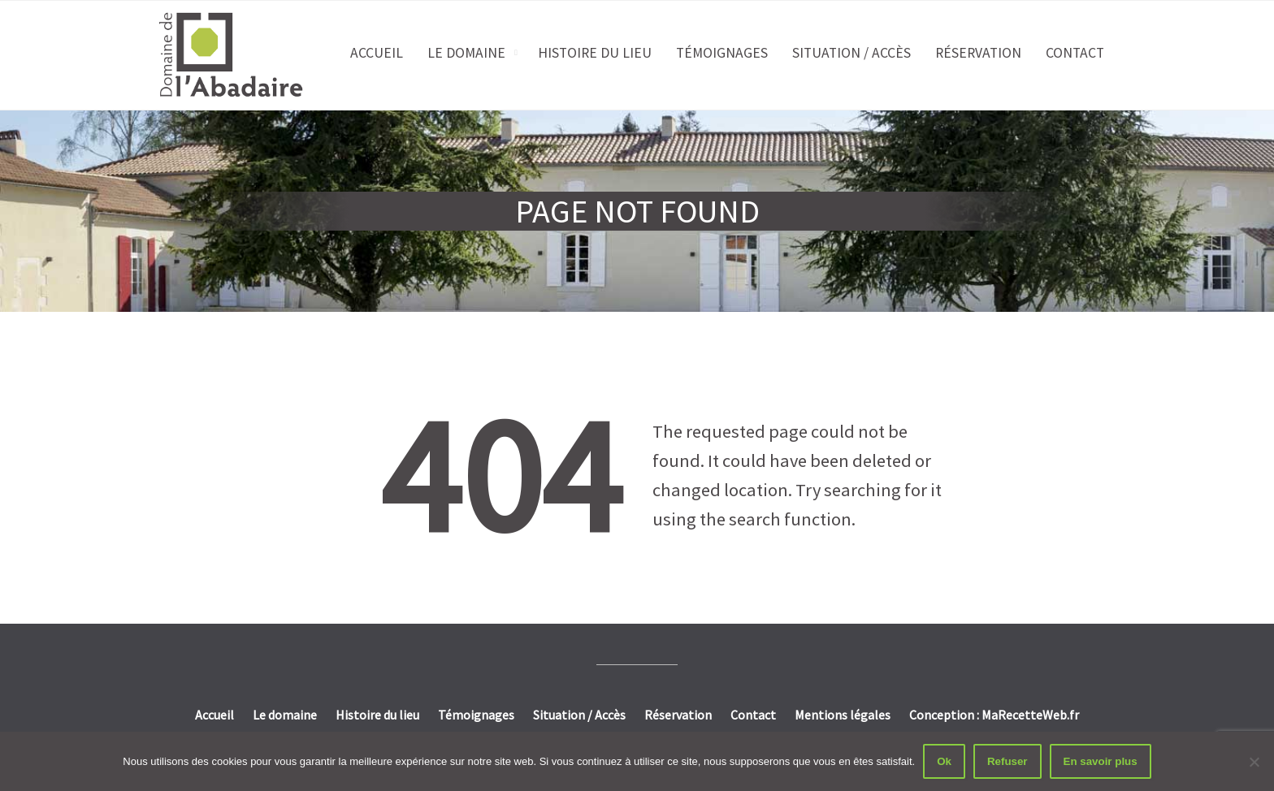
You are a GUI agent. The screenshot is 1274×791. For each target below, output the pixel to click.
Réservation (978, 53)
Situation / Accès (851, 53)
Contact (1075, 53)
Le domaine (466, 53)
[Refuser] (1254, 762)
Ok (944, 761)
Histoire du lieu (595, 53)
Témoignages (722, 53)
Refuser (1007, 761)
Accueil (376, 53)
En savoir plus (1101, 761)
